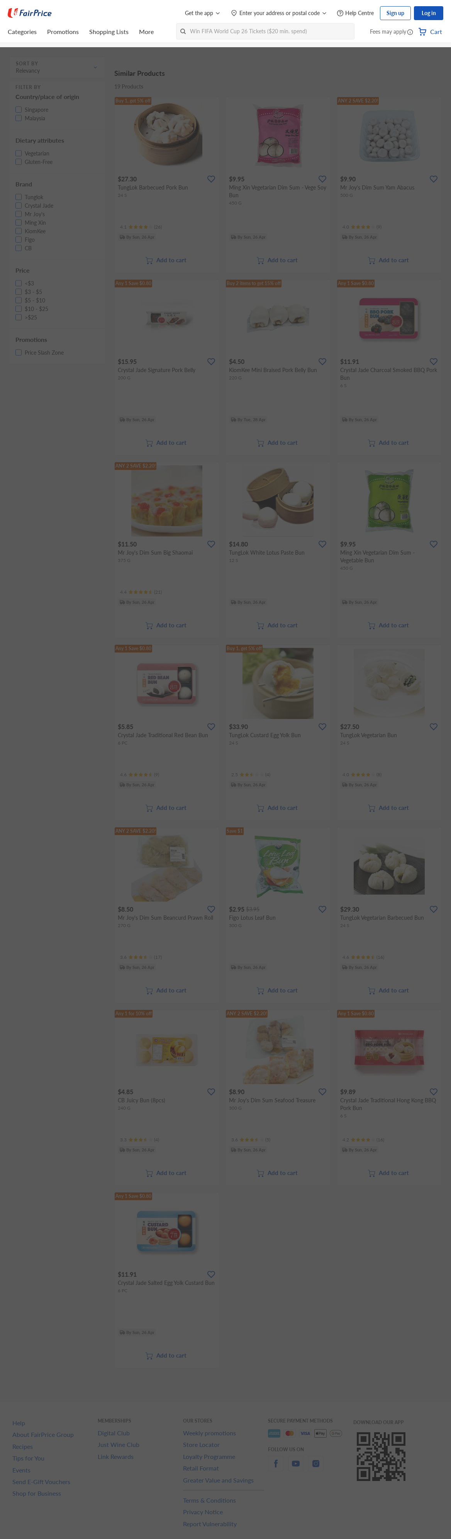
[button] (410, 32)
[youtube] (295, 1468)
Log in (429, 13)
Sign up (395, 13)
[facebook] (275, 1468)
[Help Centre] (355, 13)
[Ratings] (141, 227)
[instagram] (316, 1468)
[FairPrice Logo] (30, 13)
